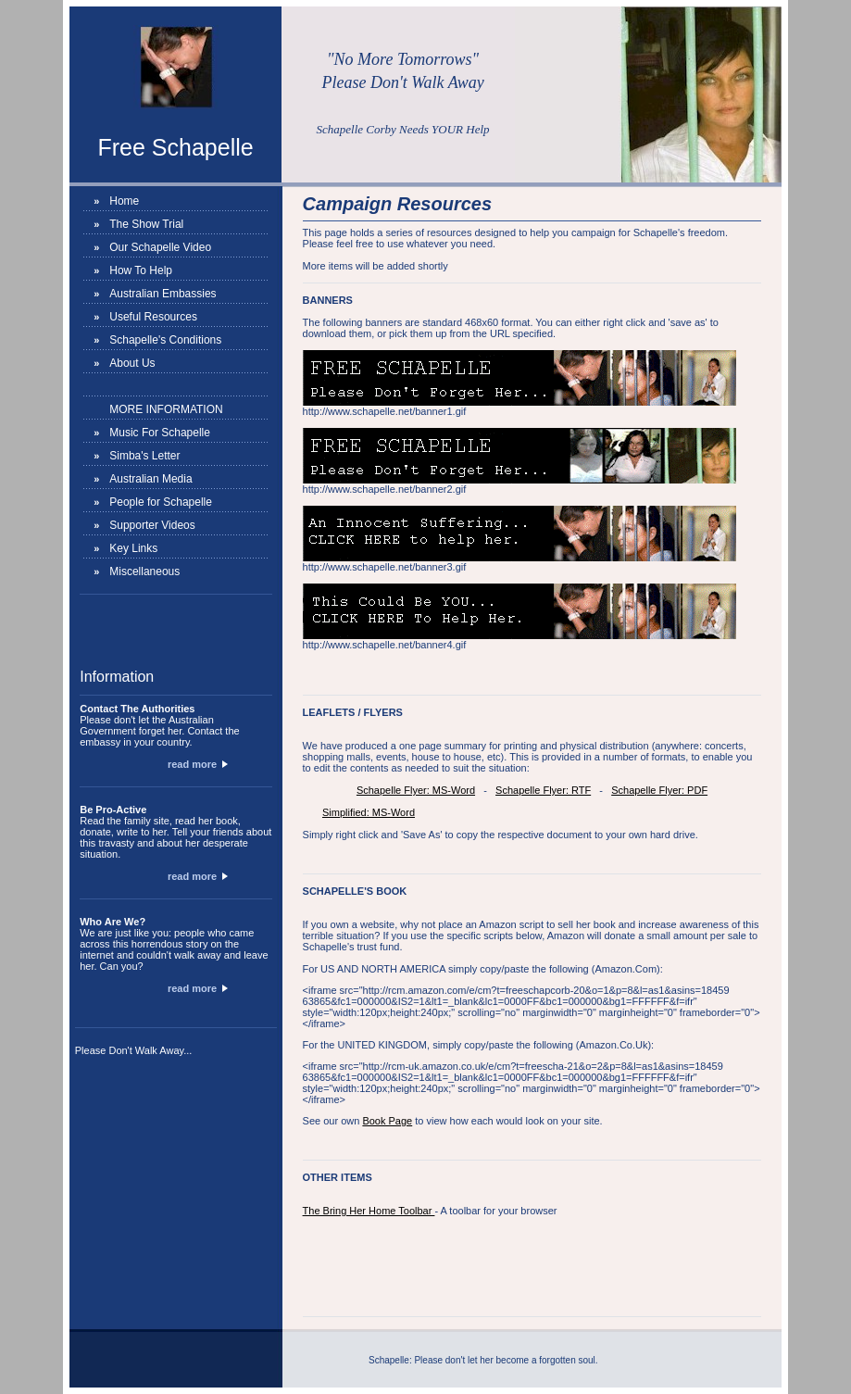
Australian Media (150, 478)
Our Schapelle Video (160, 247)
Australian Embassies (162, 293)
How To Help (140, 270)
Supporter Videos (152, 525)
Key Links (133, 548)
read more (198, 764)
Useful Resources (153, 316)
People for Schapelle (160, 502)
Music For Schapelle (159, 432)
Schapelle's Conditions (165, 339)
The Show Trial (146, 224)
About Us (132, 363)
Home (124, 201)
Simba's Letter (144, 455)
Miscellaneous (144, 571)
